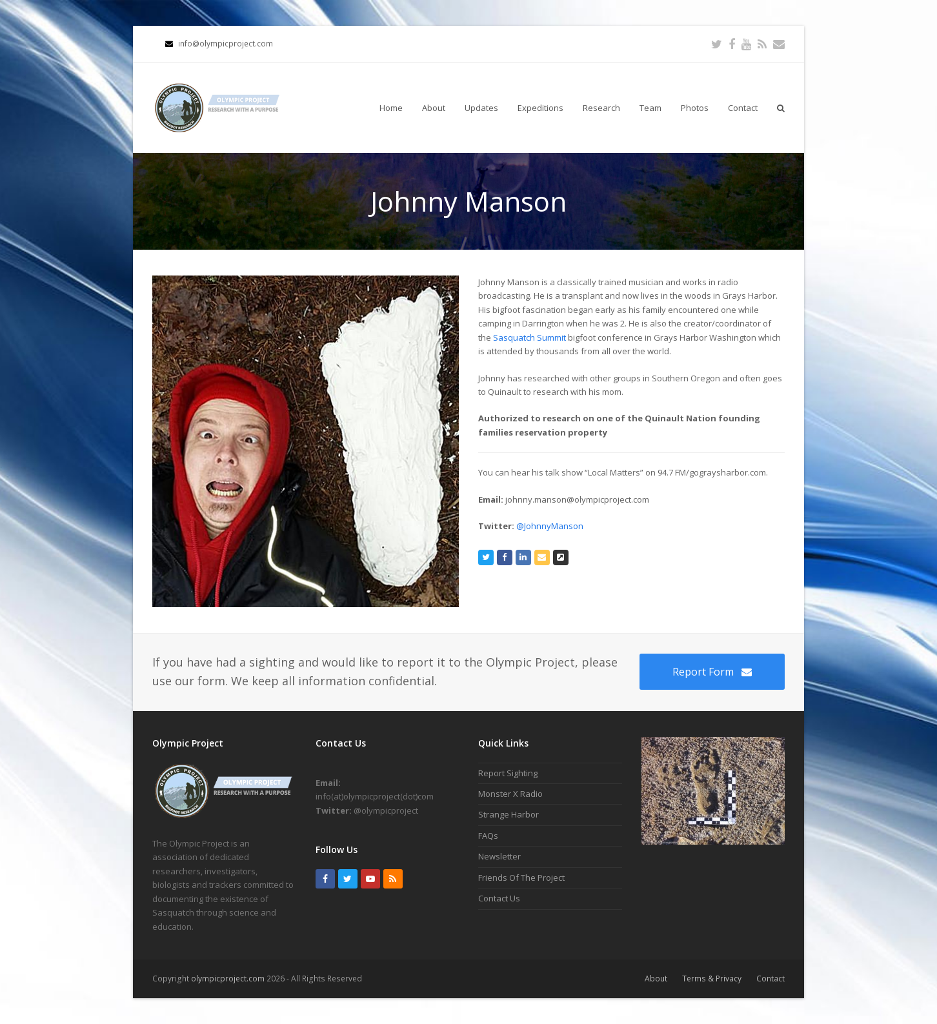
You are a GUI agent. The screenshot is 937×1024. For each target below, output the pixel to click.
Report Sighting (508, 773)
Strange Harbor (508, 814)
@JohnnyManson (549, 526)
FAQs (488, 835)
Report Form (712, 672)
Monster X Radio (510, 793)
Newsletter (499, 856)
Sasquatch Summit (529, 337)
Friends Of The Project (521, 877)
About (656, 978)
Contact (770, 978)
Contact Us (499, 898)
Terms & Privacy (711, 978)
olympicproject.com (229, 978)
